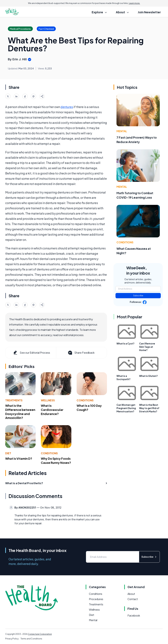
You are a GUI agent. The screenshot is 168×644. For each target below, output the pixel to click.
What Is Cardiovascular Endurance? (52, 410)
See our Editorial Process (31, 352)
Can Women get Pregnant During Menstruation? (126, 408)
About (131, 593)
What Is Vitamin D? (18, 458)
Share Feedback (80, 352)
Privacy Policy (12, 638)
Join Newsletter (149, 12)
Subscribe (138, 295)
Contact (132, 599)
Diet (8, 453)
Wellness (48, 400)
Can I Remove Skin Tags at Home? (147, 347)
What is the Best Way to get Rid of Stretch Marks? (149, 408)
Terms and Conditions (31, 638)
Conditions (85, 400)
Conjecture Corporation (40, 634)
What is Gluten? (148, 375)
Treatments (13, 400)
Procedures (96, 599)
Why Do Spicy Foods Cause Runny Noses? (56, 460)
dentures (67, 107)
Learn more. (134, 3)
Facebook (133, 615)
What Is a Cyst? (125, 343)
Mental (121, 131)
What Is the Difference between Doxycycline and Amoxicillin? (20, 412)
